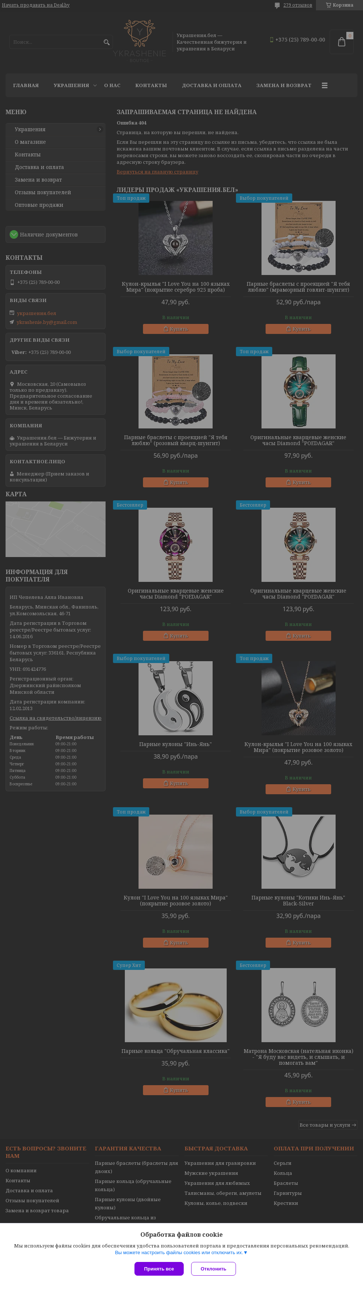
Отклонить (213, 1269)
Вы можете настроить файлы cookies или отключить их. (179, 1252)
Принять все (159, 1269)
